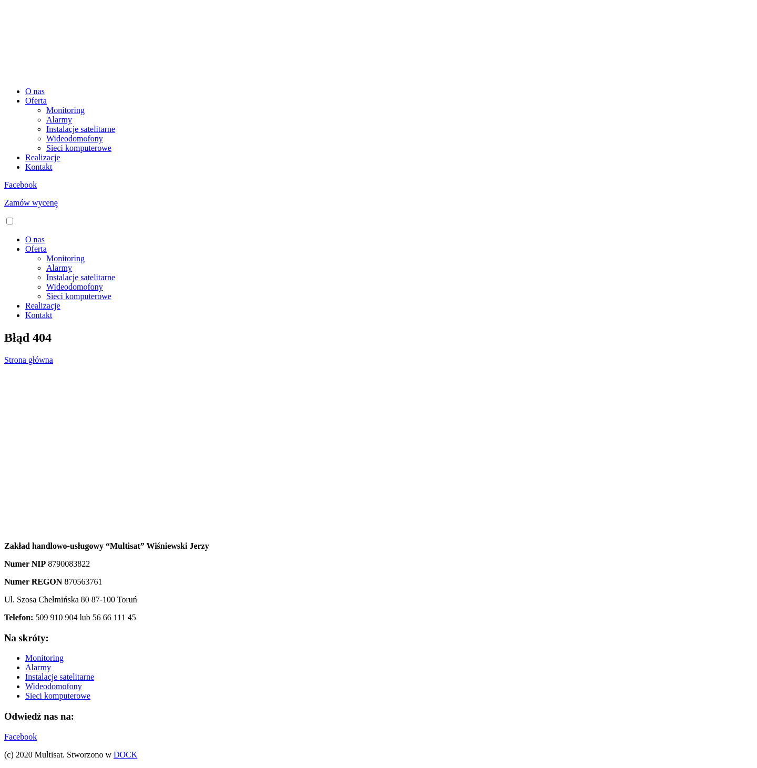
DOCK (125, 754)
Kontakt (39, 166)
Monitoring (65, 110)
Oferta (36, 100)
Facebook (20, 184)
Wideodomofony (74, 138)
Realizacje (42, 157)
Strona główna (28, 359)
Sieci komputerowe (78, 148)
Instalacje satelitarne (80, 129)
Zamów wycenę (31, 202)
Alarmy (59, 119)
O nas (35, 91)
